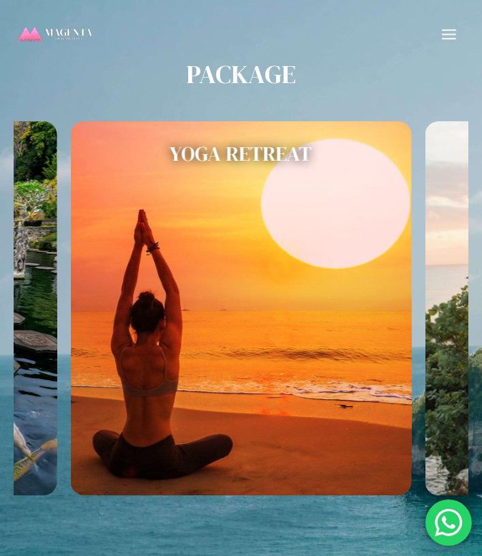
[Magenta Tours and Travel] (54, 34)
